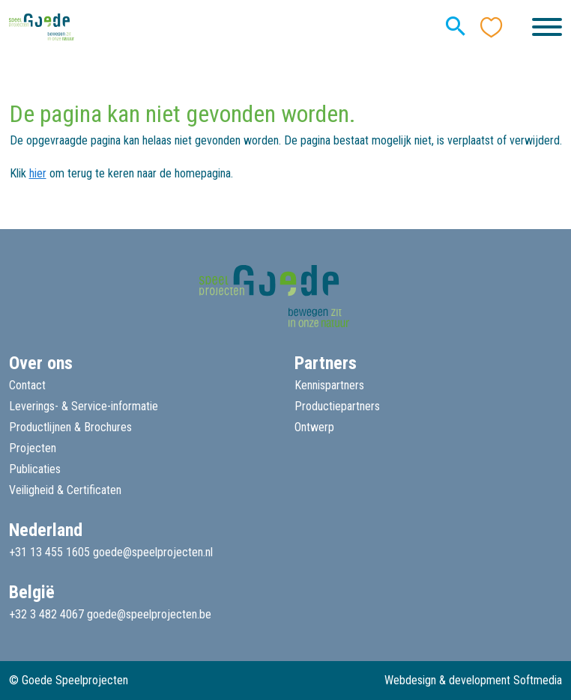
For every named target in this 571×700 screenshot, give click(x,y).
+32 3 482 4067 (46, 614)
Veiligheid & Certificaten (65, 490)
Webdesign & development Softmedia (473, 680)
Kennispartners (329, 385)
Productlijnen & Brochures (70, 427)
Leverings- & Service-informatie (83, 406)
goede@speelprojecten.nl (153, 552)
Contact (27, 385)
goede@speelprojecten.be (149, 614)
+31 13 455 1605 (49, 552)
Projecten (32, 448)
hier (37, 173)
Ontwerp (314, 427)
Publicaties (35, 469)
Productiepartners (337, 406)
